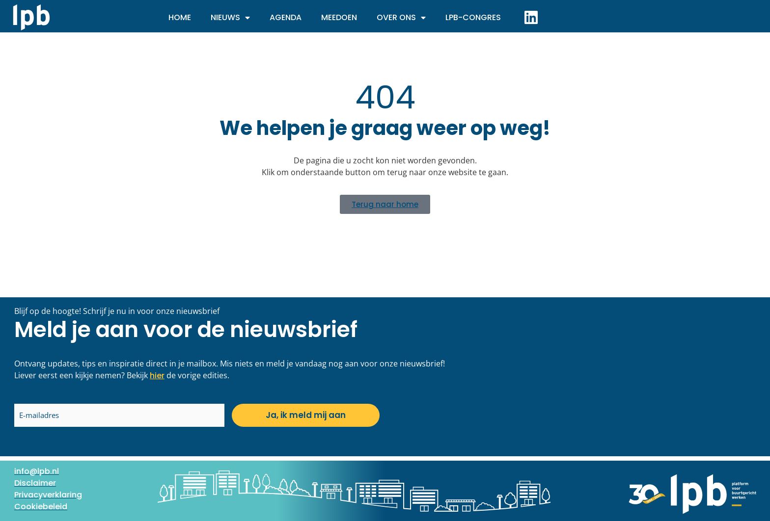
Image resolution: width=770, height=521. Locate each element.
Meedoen (339, 17)
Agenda (286, 17)
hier (157, 375)
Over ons (401, 17)
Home (179, 17)
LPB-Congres (473, 17)
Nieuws (230, 17)
